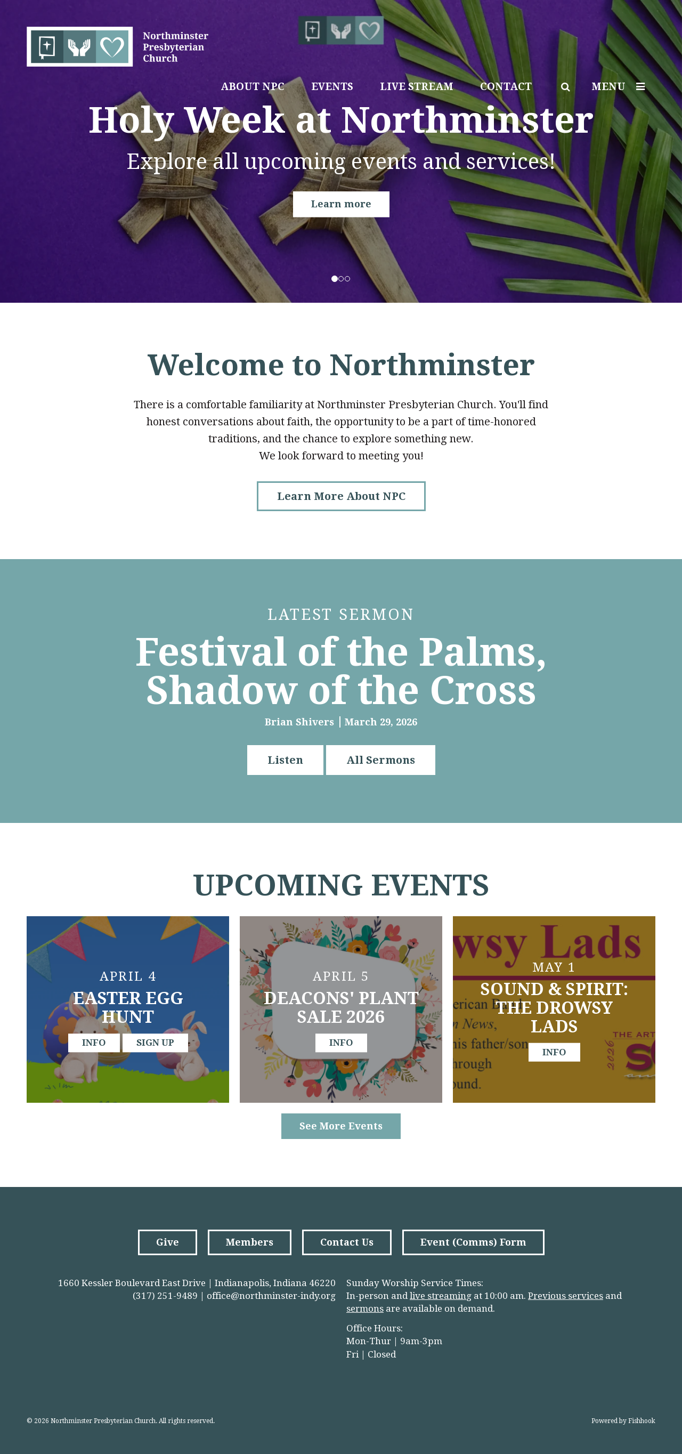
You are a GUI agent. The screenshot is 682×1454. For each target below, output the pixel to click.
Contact (506, 86)
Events (332, 86)
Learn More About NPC (341, 496)
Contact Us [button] (347, 1242)
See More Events (341, 1126)
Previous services (565, 1295)
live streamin (438, 1295)
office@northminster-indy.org (271, 1295)
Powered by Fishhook (623, 1421)
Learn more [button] (341, 203)
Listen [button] (285, 760)
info (94, 1042)
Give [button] (167, 1242)
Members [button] (249, 1242)
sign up (155, 1042)
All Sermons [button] (380, 760)
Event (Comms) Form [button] (473, 1242)
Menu (620, 86)
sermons (365, 1308)
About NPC (253, 86)
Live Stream (416, 86)
